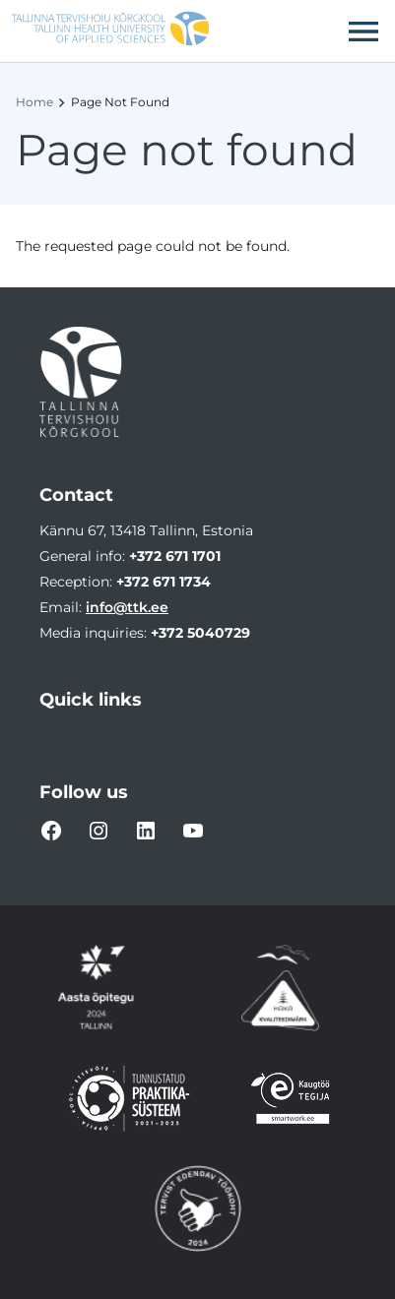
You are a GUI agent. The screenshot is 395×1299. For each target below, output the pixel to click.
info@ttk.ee (127, 607)
